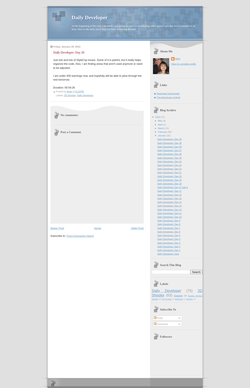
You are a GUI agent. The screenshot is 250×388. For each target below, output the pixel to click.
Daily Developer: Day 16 (169, 195)
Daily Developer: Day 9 (168, 220)
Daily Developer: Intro (168, 254)
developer (179, 299)
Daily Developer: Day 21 (169, 172)
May (160, 121)
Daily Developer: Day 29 (169, 143)
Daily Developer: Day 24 (169, 161)
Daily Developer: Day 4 (168, 239)
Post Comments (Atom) (80, 235)
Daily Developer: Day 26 (169, 154)
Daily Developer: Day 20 (169, 176)
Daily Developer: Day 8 (168, 224)
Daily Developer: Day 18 (169, 183)
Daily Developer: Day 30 (169, 139)
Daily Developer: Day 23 (169, 165)
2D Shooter (70, 95)
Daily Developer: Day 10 (169, 217)
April (160, 124)
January (162, 135)
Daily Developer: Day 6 (168, 232)
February (163, 132)
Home (97, 228)
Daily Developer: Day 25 (169, 158)
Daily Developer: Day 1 (168, 250)
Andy (177, 58)
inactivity (189, 299)
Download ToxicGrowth (168, 93)
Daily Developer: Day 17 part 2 (172, 187)
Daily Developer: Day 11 (169, 213)
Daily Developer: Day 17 (169, 191)
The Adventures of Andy (169, 97)
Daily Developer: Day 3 (168, 243)
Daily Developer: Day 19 (169, 180)
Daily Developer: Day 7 (168, 228)
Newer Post (57, 228)
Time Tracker (166, 299)
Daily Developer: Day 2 (168, 246)
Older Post (137, 228)
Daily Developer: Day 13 (169, 206)
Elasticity (178, 295)
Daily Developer (90, 17)
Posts (158, 318)
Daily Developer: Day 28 (169, 147)
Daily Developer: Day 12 (169, 209)
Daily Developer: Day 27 (169, 150)
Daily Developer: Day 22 (169, 169)
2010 (158, 117)
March (161, 128)
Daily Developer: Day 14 (169, 202)
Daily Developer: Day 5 (168, 235)
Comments (161, 324)
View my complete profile (183, 64)
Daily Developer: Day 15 (169, 198)
